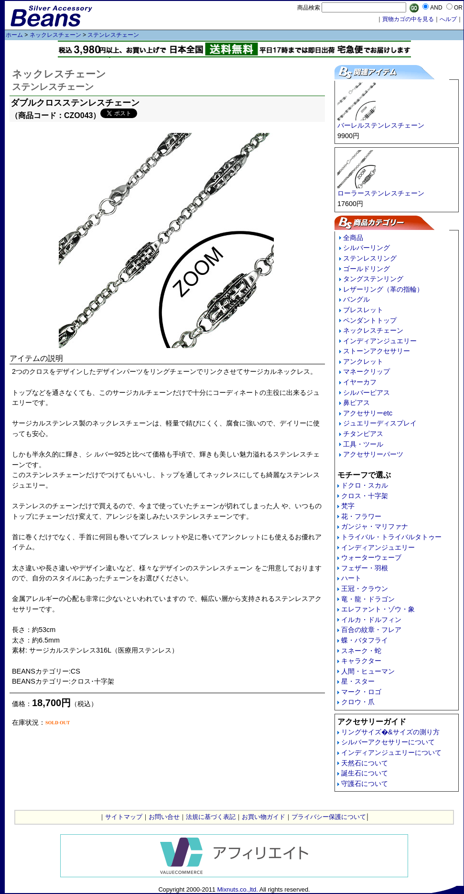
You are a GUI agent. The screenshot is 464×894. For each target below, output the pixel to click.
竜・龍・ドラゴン (368, 599)
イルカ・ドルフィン (371, 619)
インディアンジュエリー (380, 341)
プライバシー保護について (328, 816)
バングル (356, 299)
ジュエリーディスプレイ (380, 423)
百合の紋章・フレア (371, 629)
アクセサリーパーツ (373, 454)
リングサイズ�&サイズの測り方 (390, 732)
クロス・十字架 (364, 496)
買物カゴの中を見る (408, 19)
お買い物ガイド (263, 816)
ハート (351, 578)
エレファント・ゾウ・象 (378, 609)
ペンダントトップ (370, 320)
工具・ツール (363, 444)
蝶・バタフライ (364, 640)
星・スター (358, 681)
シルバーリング (366, 247)
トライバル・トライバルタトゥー (391, 537)
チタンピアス (363, 433)
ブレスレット (363, 310)
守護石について (364, 783)
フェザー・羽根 (364, 568)
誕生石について (364, 773)
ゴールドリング (366, 269)
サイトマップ (123, 816)
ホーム (14, 35)
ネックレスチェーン (55, 35)
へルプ (448, 19)
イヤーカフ (360, 382)
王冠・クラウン (364, 588)
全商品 (353, 237)
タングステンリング (373, 279)
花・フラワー (361, 516)
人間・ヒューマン (368, 671)
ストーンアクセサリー (376, 351)
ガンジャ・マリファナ (374, 526)
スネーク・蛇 (361, 650)
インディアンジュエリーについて (391, 752)
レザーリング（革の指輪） (383, 289)
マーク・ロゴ (361, 692)
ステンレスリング (370, 258)
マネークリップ (366, 371)
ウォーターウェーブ (371, 557)
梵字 (348, 506)
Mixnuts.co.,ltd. (237, 889)
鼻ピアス (356, 402)
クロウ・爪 (358, 702)
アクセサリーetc (367, 413)
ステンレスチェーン (113, 35)
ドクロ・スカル (364, 485)
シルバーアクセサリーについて (388, 742)
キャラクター (361, 661)
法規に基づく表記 (211, 816)
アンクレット (363, 361)
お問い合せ (164, 816)
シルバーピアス (366, 392)
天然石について (364, 763)
